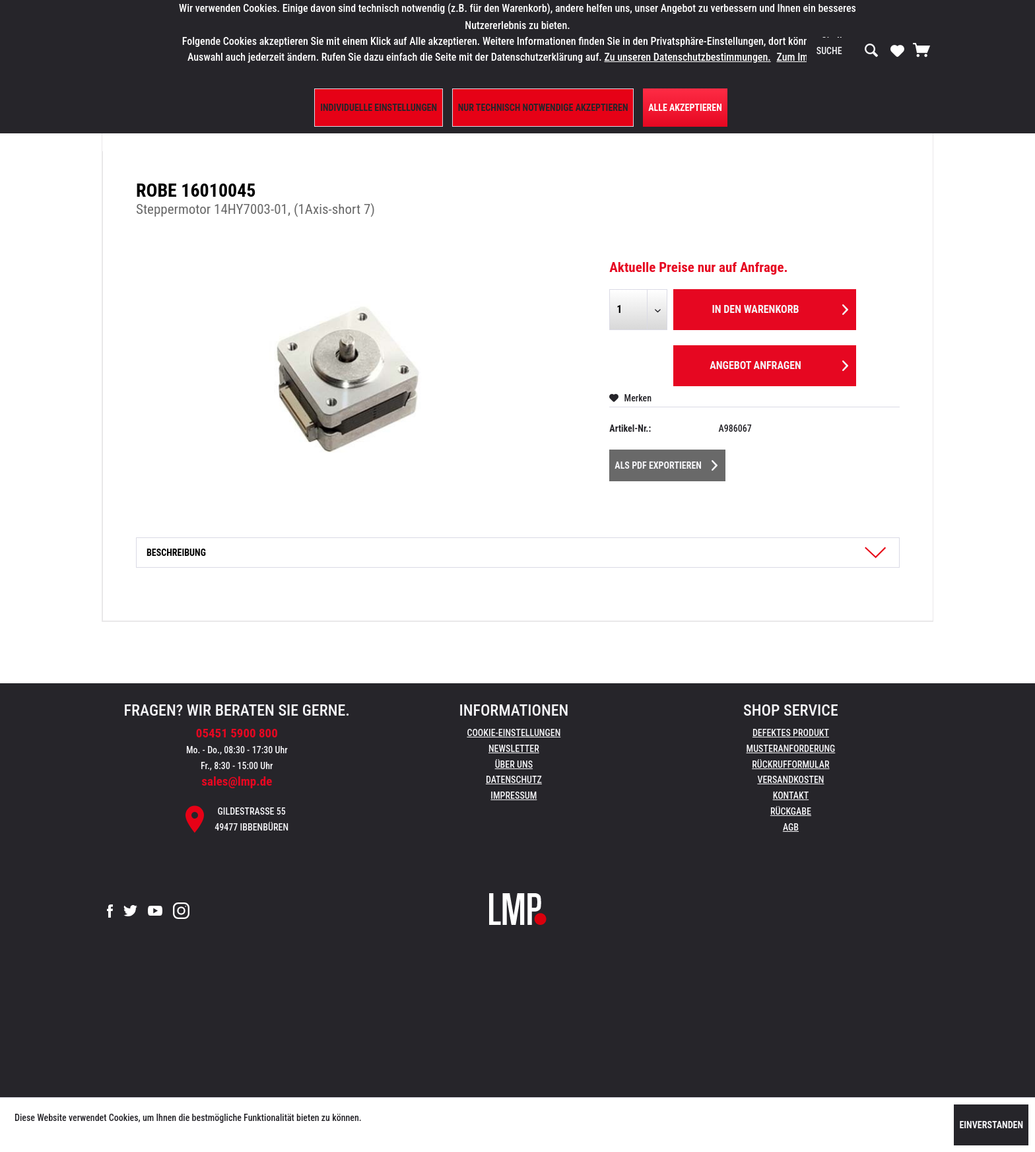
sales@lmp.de (236, 781)
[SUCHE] (848, 51)
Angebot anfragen (779, 363)
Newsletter (513, 748)
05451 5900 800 (237, 733)
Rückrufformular (790, 764)
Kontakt (791, 795)
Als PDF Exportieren (666, 463)
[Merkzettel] (897, 50)
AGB (791, 827)
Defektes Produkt (790, 733)
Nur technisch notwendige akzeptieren (543, 107)
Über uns (514, 764)
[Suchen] (871, 51)
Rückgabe (790, 811)
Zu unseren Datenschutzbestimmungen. (687, 57)
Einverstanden (991, 1125)
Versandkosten (790, 779)
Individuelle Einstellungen (378, 107)
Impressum (513, 795)
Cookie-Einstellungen (513, 733)
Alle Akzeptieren (685, 107)
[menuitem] (848, 51)
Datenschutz (514, 779)
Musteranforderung (791, 748)
